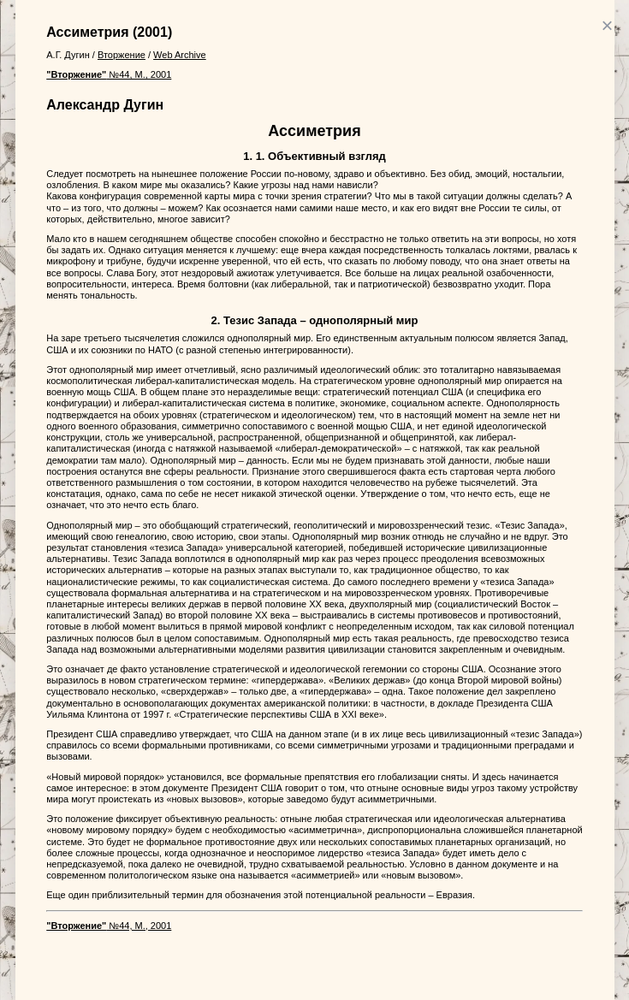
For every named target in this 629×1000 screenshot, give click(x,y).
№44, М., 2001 (108, 74)
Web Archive (179, 55)
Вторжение (121, 55)
